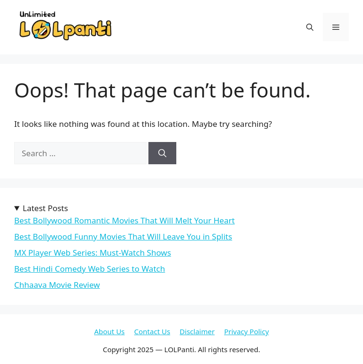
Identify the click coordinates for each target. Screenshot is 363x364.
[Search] (162, 153)
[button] (310, 27)
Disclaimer (197, 331)
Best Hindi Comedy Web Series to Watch (89, 268)
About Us (109, 331)
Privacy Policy (246, 331)
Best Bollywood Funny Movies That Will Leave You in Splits (123, 236)
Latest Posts (45, 208)
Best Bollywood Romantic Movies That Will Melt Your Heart (124, 220)
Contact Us (152, 331)
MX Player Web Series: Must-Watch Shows (92, 252)
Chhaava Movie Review (57, 284)
